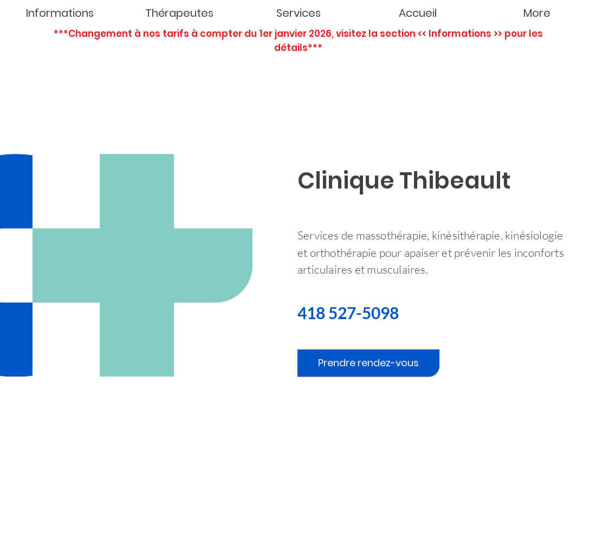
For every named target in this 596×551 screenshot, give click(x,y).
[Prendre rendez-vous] (368, 363)
